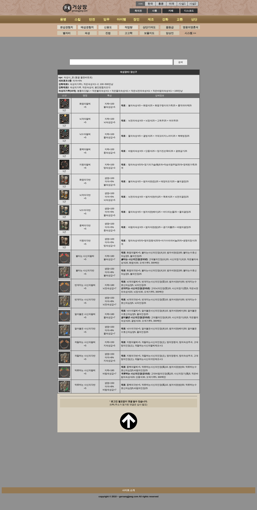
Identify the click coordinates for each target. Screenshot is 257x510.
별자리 (66, 33)
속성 (87, 33)
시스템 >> (190, 33)
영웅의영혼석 (190, 27)
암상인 (170, 33)
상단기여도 (149, 27)
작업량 (128, 27)
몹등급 (170, 27)
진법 (108, 33)
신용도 (108, 27)
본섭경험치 (66, 27)
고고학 (128, 33)
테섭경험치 (87, 27)
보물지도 (149, 33)
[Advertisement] (128, 47)
